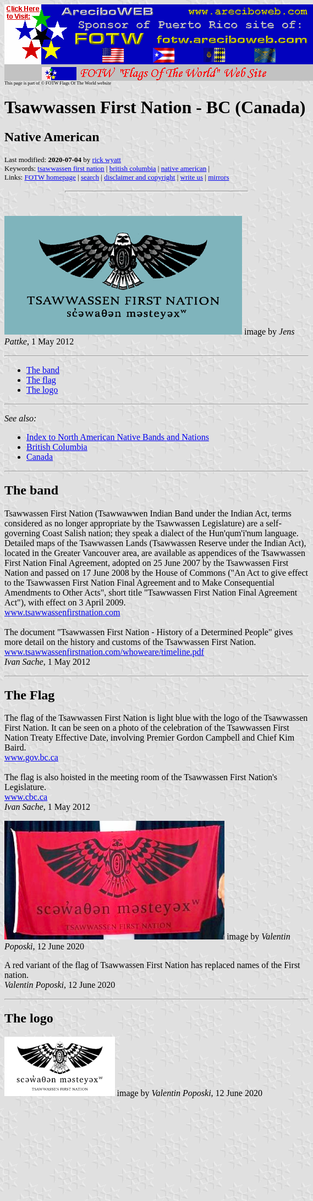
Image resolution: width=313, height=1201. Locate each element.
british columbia (132, 168)
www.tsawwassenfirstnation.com (62, 612)
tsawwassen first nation (70, 168)
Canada (39, 457)
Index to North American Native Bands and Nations (117, 437)
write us (192, 177)
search (90, 177)
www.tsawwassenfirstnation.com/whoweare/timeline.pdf (104, 652)
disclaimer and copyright (139, 177)
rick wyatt (106, 159)
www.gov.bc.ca (31, 757)
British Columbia (56, 447)
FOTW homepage (49, 177)
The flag (41, 380)
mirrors (218, 177)
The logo (42, 389)
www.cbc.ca (25, 797)
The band (42, 370)
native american (184, 168)
